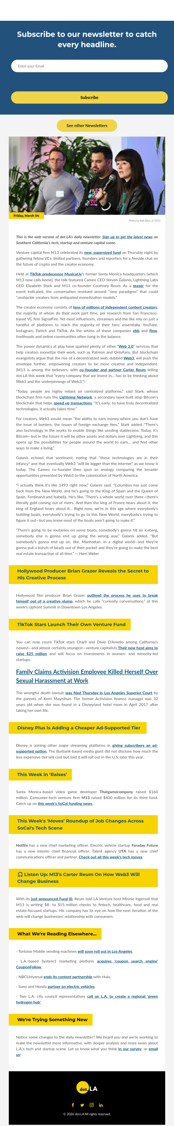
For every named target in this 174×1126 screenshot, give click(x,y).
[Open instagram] (92, 1105)
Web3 (129, 358)
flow (153, 330)
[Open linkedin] (101, 1105)
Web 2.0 (125, 346)
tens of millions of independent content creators (115, 307)
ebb (136, 330)
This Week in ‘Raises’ (42, 774)
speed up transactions (73, 403)
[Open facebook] (73, 1105)
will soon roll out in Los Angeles (105, 951)
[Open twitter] (82, 1105)
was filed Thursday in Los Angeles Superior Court (108, 692)
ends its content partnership (68, 976)
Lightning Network (75, 397)
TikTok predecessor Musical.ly (56, 273)
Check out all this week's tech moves (110, 857)
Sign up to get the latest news (127, 236)
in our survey (130, 1048)
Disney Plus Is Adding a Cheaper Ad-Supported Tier (79, 728)
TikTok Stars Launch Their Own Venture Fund (71, 624)
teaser (138, 285)
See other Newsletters (87, 125)
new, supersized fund (102, 252)
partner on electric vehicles (71, 986)
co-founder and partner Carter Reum (113, 369)
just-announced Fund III (52, 898)
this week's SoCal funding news (65, 803)
